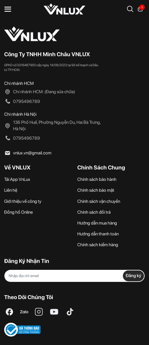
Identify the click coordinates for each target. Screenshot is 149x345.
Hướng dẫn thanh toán (98, 233)
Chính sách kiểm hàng (97, 244)
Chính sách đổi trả (94, 212)
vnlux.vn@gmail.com (32, 153)
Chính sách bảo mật (95, 190)
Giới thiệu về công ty (22, 201)
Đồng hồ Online (18, 212)
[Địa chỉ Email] (74, 276)
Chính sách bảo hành (96, 179)
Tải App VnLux (17, 179)
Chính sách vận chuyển (98, 201)
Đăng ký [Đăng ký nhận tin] (133, 275)
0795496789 (26, 101)
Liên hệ (10, 190)
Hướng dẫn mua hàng (97, 223)
